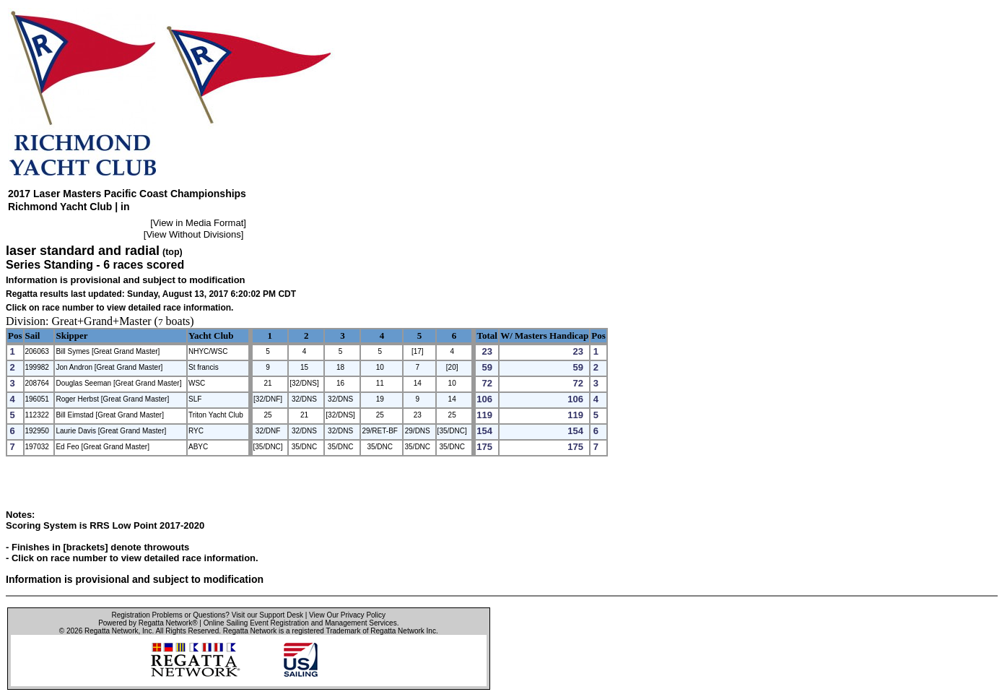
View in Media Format (198, 222)
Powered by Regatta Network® (147, 623)
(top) (172, 252)
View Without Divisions (193, 234)
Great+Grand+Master (102, 321)
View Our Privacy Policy (347, 615)
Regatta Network (111, 631)
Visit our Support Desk (267, 615)
